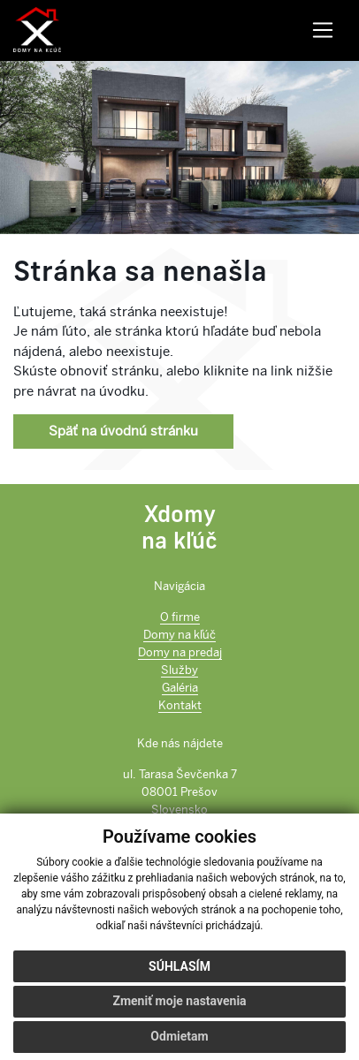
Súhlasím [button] (179, 966)
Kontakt (180, 705)
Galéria (180, 687)
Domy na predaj (180, 652)
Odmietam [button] (179, 1036)
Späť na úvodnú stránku (123, 431)
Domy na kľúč (179, 634)
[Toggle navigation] (322, 30)
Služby (179, 669)
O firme (180, 617)
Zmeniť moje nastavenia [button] (179, 1001)
